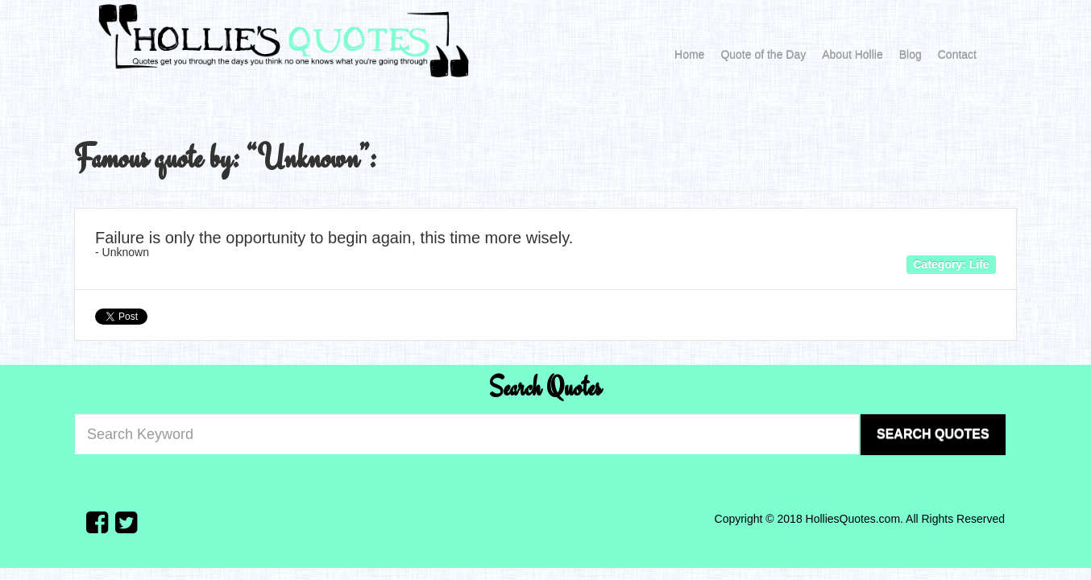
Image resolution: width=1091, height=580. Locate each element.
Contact (957, 54)
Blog (910, 54)
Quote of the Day (763, 54)
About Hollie (852, 54)
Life (979, 263)
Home (689, 54)
